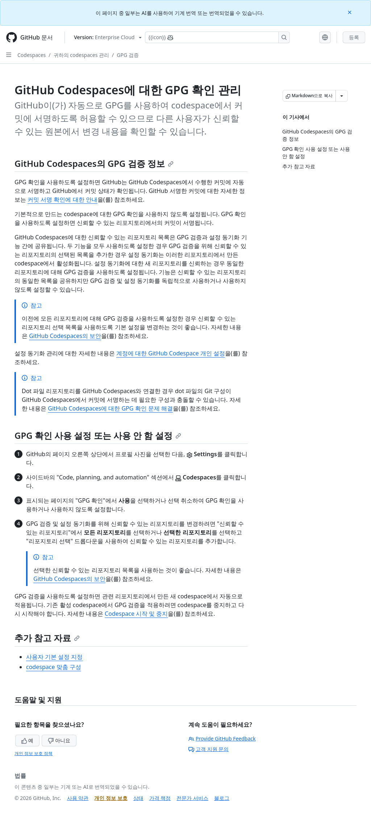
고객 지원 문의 (208, 749)
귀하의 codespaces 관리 (81, 54)
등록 (354, 37)
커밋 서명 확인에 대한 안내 (62, 199)
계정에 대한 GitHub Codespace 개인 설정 (170, 353)
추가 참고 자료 (47, 638)
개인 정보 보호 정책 (33, 753)
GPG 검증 (128, 54)
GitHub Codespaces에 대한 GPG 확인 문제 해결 (110, 408)
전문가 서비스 (192, 798)
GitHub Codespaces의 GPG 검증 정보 (94, 163)
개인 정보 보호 (110, 798)
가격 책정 (160, 798)
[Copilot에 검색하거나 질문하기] (217, 37)
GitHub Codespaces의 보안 (65, 336)
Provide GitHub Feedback (222, 738)
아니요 (59, 740)
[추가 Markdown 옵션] (341, 96)
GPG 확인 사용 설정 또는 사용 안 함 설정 (97, 435)
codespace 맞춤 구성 (53, 667)
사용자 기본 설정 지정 (54, 657)
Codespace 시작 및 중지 (136, 614)
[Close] (350, 12)
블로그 (221, 798)
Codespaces (31, 54)
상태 (138, 798)
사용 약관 (78, 798)
